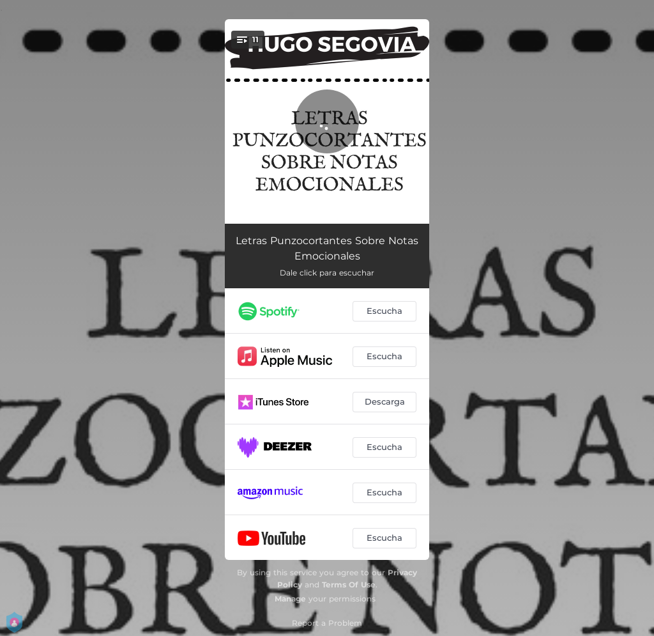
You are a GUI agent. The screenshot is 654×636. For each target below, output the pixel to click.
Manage (290, 598)
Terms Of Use (349, 584)
